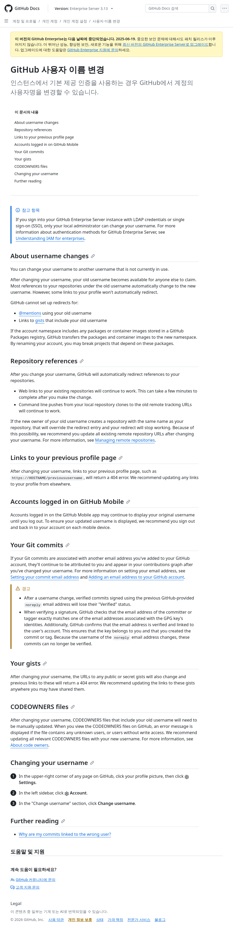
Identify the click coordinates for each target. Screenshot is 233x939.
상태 (100, 919)
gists (39, 320)
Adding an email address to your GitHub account (136, 577)
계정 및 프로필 (24, 21)
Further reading (37, 820)
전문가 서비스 (138, 919)
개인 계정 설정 (75, 21)
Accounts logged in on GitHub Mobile (70, 501)
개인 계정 (50, 21)
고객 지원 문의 (24, 887)
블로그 (160, 919)
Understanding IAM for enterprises (50, 238)
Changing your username (52, 762)
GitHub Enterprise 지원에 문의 (92, 49)
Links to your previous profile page (66, 457)
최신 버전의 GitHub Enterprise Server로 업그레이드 (166, 44)
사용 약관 (56, 919)
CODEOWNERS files (42, 706)
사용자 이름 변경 (106, 21)
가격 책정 (115, 919)
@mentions (30, 313)
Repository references (47, 360)
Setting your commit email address (44, 577)
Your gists (28, 663)
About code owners (29, 745)
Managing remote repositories (125, 440)
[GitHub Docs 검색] (177, 8)
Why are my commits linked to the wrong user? (65, 834)
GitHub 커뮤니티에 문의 (32, 879)
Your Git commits (40, 544)
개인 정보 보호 (80, 919)
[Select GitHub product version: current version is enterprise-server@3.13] (83, 8)
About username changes (52, 255)
